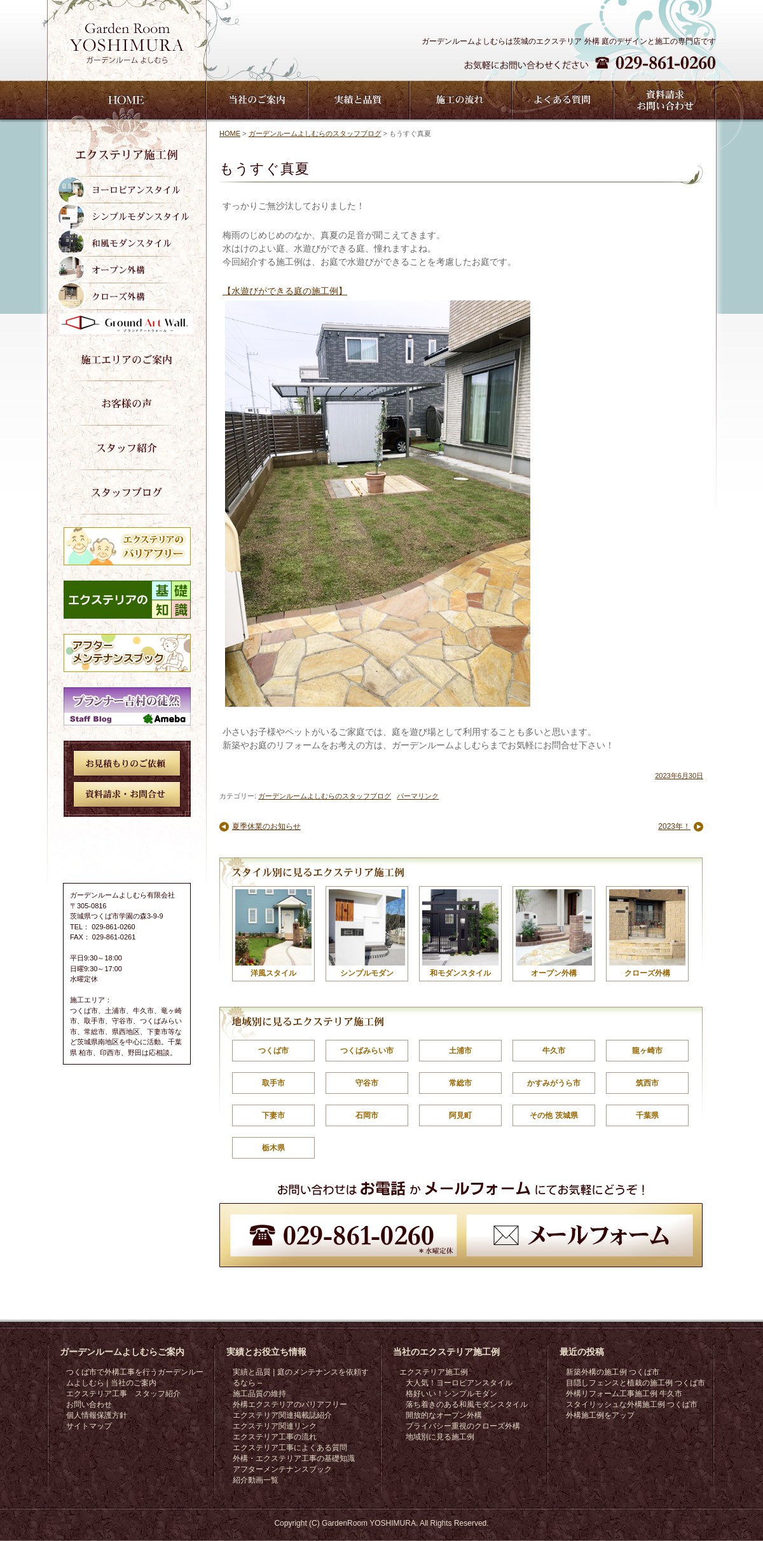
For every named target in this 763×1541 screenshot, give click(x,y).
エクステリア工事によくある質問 (290, 1447)
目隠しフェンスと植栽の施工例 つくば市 (635, 1382)
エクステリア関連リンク (275, 1426)
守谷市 (366, 1083)
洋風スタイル (273, 933)
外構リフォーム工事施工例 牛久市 (624, 1393)
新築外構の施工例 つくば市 (612, 1372)
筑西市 (647, 1083)
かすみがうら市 (554, 1083)
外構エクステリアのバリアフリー (290, 1404)
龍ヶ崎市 (647, 1050)
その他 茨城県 (553, 1115)
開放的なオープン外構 (444, 1415)
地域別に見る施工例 (440, 1436)
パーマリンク (418, 796)
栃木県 (273, 1147)
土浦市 (460, 1050)
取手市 (273, 1083)
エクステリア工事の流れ (275, 1436)
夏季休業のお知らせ (266, 826)
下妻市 (273, 1115)
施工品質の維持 (259, 1393)
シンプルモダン (367, 933)
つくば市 (273, 1050)
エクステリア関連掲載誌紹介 (282, 1415)
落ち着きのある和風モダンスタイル (467, 1404)
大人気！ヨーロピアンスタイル (459, 1382)
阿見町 (460, 1115)
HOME (229, 133)
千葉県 (647, 1115)
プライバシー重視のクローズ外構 (463, 1426)
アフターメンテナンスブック (282, 1469)
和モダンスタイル (460, 933)
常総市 (460, 1083)
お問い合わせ (89, 1404)
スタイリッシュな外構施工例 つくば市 (632, 1404)
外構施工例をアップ (600, 1415)
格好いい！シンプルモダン (451, 1393)
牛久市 (553, 1050)
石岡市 (366, 1115)
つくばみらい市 (367, 1050)
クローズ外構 (647, 933)
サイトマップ (89, 1426)
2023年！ (674, 826)
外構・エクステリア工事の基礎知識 (294, 1458)
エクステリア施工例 (433, 1372)
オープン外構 (554, 933)
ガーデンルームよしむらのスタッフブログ (315, 133)
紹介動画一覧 (255, 1480)
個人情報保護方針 (96, 1415)
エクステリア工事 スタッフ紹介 (123, 1393)
